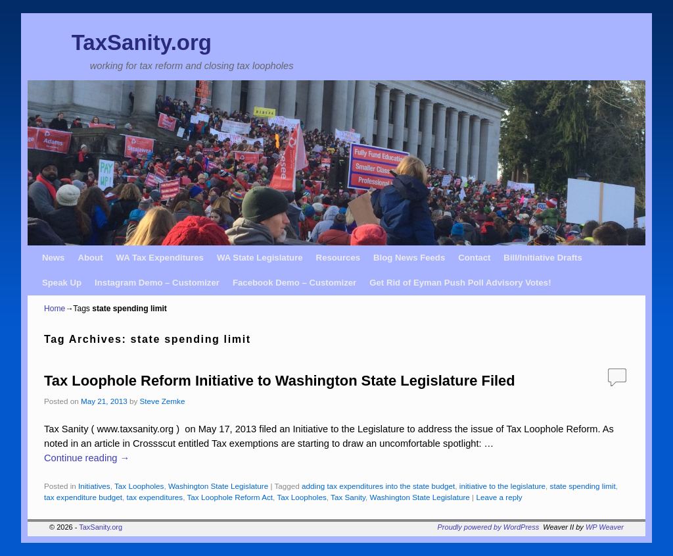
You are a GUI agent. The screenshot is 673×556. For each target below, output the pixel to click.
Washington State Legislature (218, 486)
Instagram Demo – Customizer (157, 283)
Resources (338, 258)
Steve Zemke (162, 401)
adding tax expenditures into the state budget (378, 486)
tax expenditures (154, 497)
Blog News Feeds (409, 258)
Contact (474, 258)
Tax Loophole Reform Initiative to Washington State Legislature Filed (279, 380)
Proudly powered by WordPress (489, 527)
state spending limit (583, 486)
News (53, 258)
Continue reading (86, 458)
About (90, 258)
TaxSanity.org (142, 42)
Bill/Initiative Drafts (542, 258)
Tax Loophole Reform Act (230, 497)
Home (54, 308)
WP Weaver (605, 527)
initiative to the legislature (502, 486)
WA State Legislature (260, 258)
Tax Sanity (348, 497)
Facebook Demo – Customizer (294, 283)
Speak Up (61, 283)
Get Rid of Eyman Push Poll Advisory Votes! (460, 283)
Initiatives (94, 486)
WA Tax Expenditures (160, 258)
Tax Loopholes (139, 486)
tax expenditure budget (83, 497)
